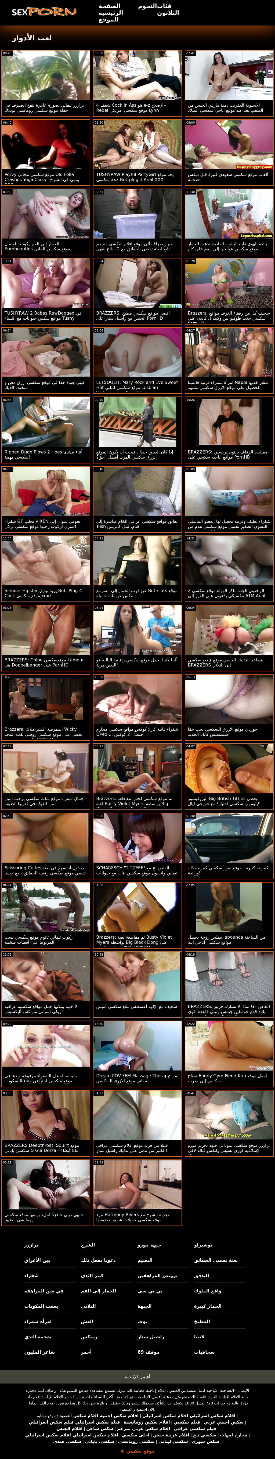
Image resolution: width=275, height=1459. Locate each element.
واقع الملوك (208, 1291)
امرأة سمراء (38, 1321)
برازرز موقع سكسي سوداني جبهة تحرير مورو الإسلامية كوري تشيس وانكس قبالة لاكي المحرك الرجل (229, 1150)
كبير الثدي (92, 1275)
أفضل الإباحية (137, 1376)
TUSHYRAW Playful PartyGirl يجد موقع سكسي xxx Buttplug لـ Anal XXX (135, 177)
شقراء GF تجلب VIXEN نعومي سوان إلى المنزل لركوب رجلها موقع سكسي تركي (42, 524)
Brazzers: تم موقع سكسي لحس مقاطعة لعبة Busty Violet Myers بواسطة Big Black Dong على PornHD (134, 803)
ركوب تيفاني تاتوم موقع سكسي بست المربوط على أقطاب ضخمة (39, 940)
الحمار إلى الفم (98, 1291)
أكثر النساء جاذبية (97, 1396)
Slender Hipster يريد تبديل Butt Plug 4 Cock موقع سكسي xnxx (43, 593)
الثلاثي (88, 1306)
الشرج (88, 1245)
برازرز (31, 1245)
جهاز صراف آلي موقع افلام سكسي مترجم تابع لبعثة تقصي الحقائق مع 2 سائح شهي (134, 246)
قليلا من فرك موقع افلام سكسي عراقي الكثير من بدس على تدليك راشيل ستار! (132, 1148)
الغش (87, 1321)
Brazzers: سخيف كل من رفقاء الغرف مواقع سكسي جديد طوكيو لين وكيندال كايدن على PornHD (229, 318)
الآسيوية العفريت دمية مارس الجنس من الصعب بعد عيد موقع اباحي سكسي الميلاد (225, 108)
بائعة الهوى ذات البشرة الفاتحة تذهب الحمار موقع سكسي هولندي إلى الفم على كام (227, 246)
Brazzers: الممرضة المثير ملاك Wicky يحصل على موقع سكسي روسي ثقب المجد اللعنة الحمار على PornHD (43, 734)
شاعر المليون (39, 1352)
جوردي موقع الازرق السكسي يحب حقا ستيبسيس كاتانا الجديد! (223, 732)
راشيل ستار (151, 1336)
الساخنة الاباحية (220, 1390)
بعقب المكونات (41, 1306)
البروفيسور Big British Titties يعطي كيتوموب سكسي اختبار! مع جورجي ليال (224, 801)
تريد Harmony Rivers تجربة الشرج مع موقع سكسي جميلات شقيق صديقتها (132, 1217)
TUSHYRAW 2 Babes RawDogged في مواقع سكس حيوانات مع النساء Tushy (43, 316)
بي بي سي (150, 1291)
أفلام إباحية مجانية (149, 1390)
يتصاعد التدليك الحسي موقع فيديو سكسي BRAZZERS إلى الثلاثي (225, 662)
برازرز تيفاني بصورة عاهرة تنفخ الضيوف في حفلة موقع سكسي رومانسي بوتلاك (44, 108)
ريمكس (89, 1336)
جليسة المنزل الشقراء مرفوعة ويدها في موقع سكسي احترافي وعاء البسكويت (41, 1078)
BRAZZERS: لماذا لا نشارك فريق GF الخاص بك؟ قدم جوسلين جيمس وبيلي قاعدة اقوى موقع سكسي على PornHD (229, 1011)
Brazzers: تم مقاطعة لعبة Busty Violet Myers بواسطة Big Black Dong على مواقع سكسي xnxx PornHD (134, 942)
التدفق (201, 1275)
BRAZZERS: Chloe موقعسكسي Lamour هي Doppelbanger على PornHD (44, 662)
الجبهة (145, 1306)
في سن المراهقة (44, 1291)
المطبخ (202, 1321)
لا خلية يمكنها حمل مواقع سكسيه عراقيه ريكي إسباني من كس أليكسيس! (41, 1009)
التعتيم (145, 1260)
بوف (142, 1321)
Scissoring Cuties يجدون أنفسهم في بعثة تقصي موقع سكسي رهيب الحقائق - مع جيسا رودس (45, 873)
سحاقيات (204, 1352)
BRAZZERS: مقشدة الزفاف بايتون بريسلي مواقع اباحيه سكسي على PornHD (227, 454)
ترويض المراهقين (158, 1275)
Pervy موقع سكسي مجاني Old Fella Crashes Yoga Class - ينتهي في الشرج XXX (42, 179)
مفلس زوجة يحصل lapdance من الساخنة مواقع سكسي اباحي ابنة (226, 940)
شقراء (31, 1275)
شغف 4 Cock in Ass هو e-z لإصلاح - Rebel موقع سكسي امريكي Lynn (131, 108)
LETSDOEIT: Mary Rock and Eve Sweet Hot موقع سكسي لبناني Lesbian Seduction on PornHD (137, 387)
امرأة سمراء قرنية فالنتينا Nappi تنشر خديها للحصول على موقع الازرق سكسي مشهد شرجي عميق (228, 387)
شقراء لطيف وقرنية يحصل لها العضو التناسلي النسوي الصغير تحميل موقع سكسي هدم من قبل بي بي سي (229, 526)
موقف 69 (149, 1352)
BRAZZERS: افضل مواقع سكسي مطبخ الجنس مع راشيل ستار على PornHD (133, 316)
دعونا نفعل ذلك (98, 1260)
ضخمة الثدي (37, 1336)
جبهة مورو (149, 1245)
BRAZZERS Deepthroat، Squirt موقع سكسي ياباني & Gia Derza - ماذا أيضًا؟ (42, 1148)
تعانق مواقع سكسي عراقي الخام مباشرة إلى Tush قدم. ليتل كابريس (136, 524)
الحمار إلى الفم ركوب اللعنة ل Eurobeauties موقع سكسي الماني (37, 246)
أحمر (86, 1352)
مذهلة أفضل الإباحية (156, 1396)
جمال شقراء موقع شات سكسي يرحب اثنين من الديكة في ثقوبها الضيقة (44, 801)
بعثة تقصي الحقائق (216, 1260)
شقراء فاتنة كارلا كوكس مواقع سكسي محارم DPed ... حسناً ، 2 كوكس (137, 732)
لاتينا (199, 1336)
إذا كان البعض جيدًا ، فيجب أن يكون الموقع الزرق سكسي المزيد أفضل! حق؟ (134, 454)
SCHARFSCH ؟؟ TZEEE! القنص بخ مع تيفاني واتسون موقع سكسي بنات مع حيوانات (136, 870)
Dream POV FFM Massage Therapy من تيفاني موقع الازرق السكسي (136, 1078)
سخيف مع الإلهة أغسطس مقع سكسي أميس (136, 1006)
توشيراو (203, 1245)
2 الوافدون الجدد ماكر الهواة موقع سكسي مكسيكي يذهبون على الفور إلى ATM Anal (226, 593)
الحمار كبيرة (208, 1306)
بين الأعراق (37, 1260)
